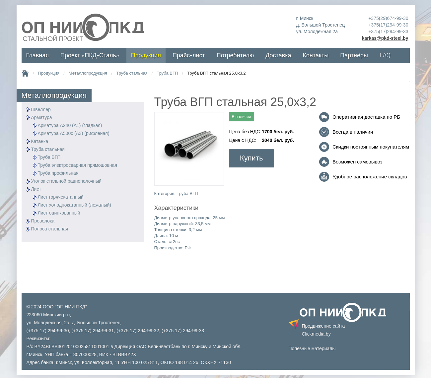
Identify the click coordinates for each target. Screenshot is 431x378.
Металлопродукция (88, 73)
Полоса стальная (49, 228)
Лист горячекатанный (60, 197)
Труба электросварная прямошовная (77, 165)
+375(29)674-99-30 (388, 18)
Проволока (42, 220)
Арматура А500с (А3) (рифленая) (73, 133)
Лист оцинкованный (58, 213)
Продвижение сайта (323, 330)
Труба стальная (132, 73)
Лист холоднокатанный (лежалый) (74, 205)
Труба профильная (57, 173)
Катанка (39, 141)
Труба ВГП (167, 73)
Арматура (41, 117)
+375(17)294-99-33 (388, 31)
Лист (36, 189)
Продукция (48, 73)
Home (25, 73)
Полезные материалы (312, 348)
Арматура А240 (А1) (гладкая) (69, 125)
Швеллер (40, 109)
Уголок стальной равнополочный (66, 181)
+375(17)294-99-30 (388, 25)
